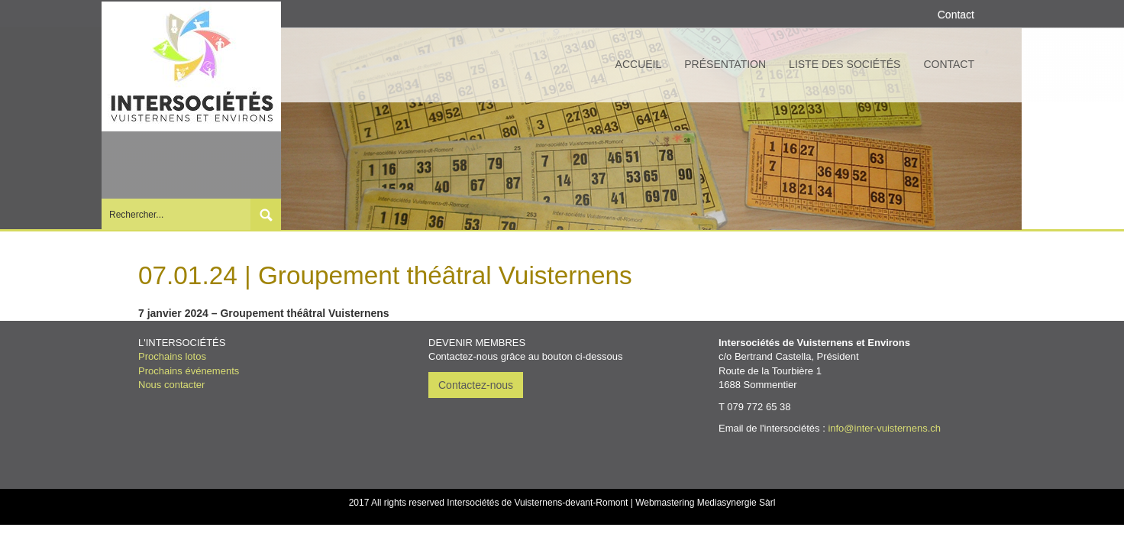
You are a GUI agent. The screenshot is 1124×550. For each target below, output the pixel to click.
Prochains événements (188, 371)
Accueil (638, 64)
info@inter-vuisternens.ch (884, 428)
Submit (265, 214)
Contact (948, 64)
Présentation (725, 64)
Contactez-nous (475, 385)
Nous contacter (171, 384)
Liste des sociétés (844, 64)
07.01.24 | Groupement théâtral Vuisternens (385, 275)
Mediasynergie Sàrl (736, 502)
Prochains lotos (172, 356)
